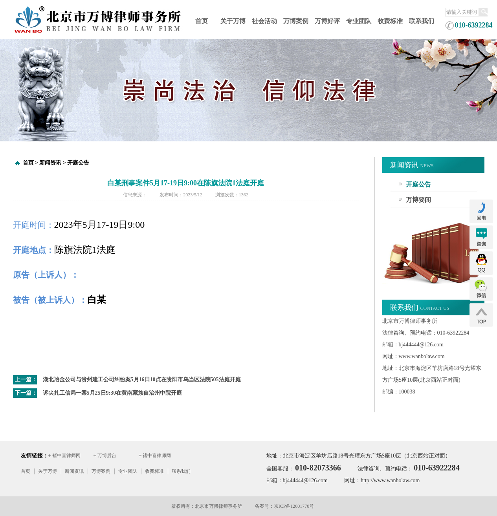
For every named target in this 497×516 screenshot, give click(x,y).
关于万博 (233, 21)
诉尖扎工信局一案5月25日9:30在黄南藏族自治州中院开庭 (112, 393)
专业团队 (358, 21)
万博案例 (295, 21)
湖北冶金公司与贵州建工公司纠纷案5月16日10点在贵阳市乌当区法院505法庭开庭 (142, 379)
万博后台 (106, 455)
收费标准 (390, 21)
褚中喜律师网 (66, 455)
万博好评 (327, 21)
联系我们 (421, 21)
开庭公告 (78, 163)
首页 (201, 21)
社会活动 (264, 21)
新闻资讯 (50, 163)
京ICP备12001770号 (294, 506)
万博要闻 (418, 199)
